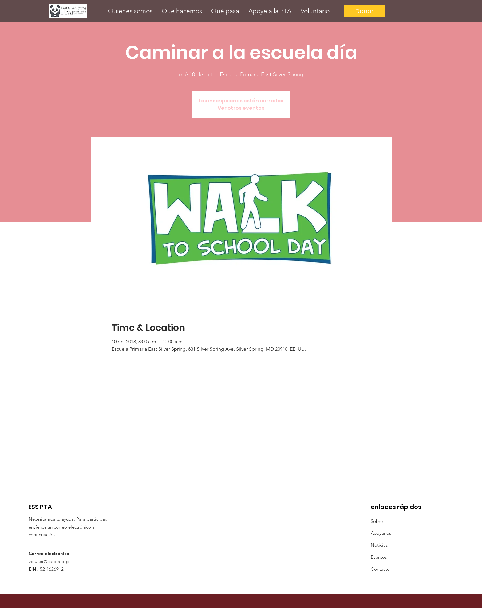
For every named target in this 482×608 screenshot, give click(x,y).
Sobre (377, 521)
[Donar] (364, 11)
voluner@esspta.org (49, 561)
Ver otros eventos (241, 108)
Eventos (379, 557)
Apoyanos (381, 533)
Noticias (379, 545)
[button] (130, 11)
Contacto (380, 569)
